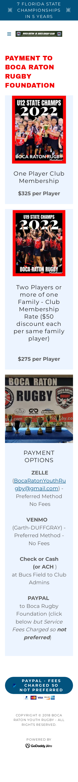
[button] (10, 34)
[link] (39, 34)
